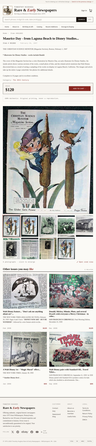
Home (7, 27)
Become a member (71, 412)
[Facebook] (31, 432)
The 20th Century (21, 80)
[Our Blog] (44, 432)
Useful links (71, 416)
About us (70, 408)
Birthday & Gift (28, 27)
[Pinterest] (17, 432)
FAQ (53, 411)
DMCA (84, 419)
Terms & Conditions (86, 409)
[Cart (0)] (90, 10)
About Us (16, 27)
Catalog (39, 27)
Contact (55, 408)
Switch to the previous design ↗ (82, 2)
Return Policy (87, 413)
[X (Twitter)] (12, 432)
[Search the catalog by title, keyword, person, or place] (39, 19)
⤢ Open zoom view (85, 262)
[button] (48, 160)
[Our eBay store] (24, 432)
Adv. (90, 19)
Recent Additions (52, 27)
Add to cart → (79, 89)
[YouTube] (37, 432)
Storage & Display (67, 27)
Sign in (84, 10)
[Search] (81, 19)
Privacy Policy (87, 416)
